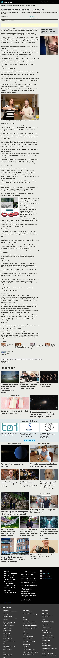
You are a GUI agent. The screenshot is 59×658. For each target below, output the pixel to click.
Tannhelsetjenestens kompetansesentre (49, 633)
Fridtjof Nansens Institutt (7, 628)
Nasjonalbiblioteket (26, 619)
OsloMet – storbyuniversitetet (28, 654)
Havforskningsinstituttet (7, 631)
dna (29, 359)
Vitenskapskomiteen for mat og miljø (49, 655)
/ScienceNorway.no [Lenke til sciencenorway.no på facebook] (47, 578)
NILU (4, 657)
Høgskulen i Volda (6, 636)
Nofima (24, 631)
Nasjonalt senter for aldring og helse (29, 623)
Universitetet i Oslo (45, 643)
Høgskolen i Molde (6, 633)
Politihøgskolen (45, 610)
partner (9, 359)
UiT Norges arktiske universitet (48, 637)
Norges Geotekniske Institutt (28, 636)
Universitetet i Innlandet (46, 642)
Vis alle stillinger (29, 440)
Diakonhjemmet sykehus (7, 616)
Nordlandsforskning (26, 634)
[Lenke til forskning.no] (18, 1)
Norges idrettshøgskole (27, 642)
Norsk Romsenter (26, 647)
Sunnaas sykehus (45, 630)
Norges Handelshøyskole (27, 638)
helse (25, 359)
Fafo (3, 620)
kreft (21, 359)
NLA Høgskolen (26, 610)
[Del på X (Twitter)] (4, 362)
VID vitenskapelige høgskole (47, 653)
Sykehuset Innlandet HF (46, 632)
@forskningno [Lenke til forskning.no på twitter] (46, 571)
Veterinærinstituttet (46, 651)
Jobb (53, 2)
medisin (3, 359)
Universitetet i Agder (46, 638)
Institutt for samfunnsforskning (9, 641)
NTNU (24, 617)
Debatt (41, 2)
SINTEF (43, 619)
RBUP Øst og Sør (45, 613)
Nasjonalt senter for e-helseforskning (30, 625)
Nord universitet (26, 633)
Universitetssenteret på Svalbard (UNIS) (49, 648)
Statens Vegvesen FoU (46, 627)
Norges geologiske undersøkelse (29, 641)
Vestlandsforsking (45, 650)
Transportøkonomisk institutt (48, 635)
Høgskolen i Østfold (6, 635)
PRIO (43, 611)
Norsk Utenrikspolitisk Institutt (28, 649)
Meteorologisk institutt (7, 649)
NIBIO (4, 652)
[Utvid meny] (57, 2)
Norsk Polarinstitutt (26, 644)
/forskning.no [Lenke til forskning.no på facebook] (46, 573)
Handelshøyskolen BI (7, 630)
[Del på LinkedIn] (6, 362)
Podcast (49, 2)
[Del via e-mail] (8, 362)
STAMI (43, 625)
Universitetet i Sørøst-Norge (47, 646)
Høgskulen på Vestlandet (7, 638)
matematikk (15, 359)
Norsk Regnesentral (26, 646)
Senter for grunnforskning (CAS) (48, 621)
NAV (3, 651)
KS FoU (4, 643)
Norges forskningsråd (27, 639)
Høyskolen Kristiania (7, 640)
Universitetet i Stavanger (46, 645)
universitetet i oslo (37, 359)
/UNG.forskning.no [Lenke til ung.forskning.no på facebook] (47, 576)
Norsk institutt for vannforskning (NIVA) (30, 652)
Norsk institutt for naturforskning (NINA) (30, 651)
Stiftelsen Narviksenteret (47, 629)
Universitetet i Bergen (46, 640)
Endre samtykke (7, 602)
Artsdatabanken (6, 614)
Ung (45, 2)
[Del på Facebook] (2, 362)
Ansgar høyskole (6, 610)
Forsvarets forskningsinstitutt (8, 625)
